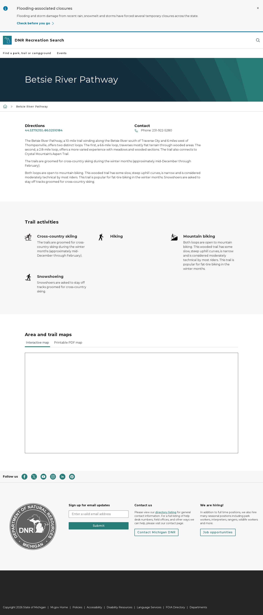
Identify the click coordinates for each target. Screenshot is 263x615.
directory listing (165, 512)
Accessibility (94, 607)
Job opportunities (218, 532)
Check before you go (35, 23)
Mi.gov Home (59, 607)
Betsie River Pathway (32, 106)
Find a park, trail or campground (27, 53)
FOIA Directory (175, 607)
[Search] (258, 40)
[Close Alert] (258, 8)
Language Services (149, 607)
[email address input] (99, 514)
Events (62, 53)
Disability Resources (119, 607)
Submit (99, 525)
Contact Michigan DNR (156, 532)
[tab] (37, 343)
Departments (198, 607)
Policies (77, 607)
